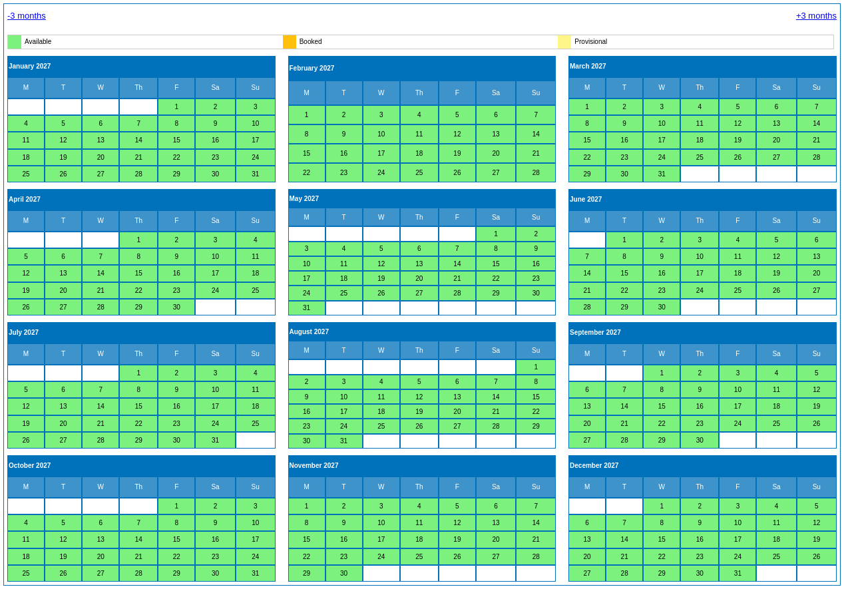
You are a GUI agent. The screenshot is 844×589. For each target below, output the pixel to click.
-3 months (26, 16)
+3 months (816, 16)
